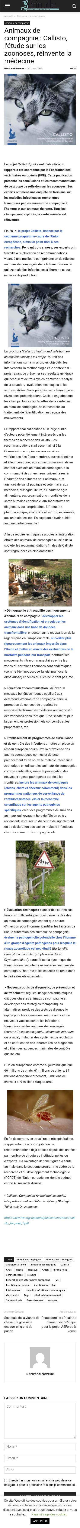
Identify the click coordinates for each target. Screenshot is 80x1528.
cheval (19, 1269)
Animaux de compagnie (31, 16)
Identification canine (17, 1285)
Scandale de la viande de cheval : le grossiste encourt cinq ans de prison (21, 1324)
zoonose (52, 1300)
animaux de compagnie (59, 1259)
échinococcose (14, 1274)
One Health (12, 1295)
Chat (9, 1269)
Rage (26, 1295)
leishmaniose (13, 1290)
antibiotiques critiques (43, 1264)
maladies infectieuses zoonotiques (45, 1290)
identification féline (45, 1285)
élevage (31, 1274)
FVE (57, 1279)
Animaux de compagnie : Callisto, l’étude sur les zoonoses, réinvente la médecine (38, 45)
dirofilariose (60, 1269)
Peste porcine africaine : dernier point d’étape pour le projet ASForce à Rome (59, 1324)
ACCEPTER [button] (40, 1521)
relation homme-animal (47, 1295)
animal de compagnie (29, 1259)
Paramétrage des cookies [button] (49, 1514)
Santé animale (14, 1300)
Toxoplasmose (35, 1300)
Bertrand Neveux (14, 68)
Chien (45, 1269)
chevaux (33, 1269)
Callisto (65, 1264)
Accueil (8, 16)
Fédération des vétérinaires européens (28, 1279)
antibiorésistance (16, 1264)
